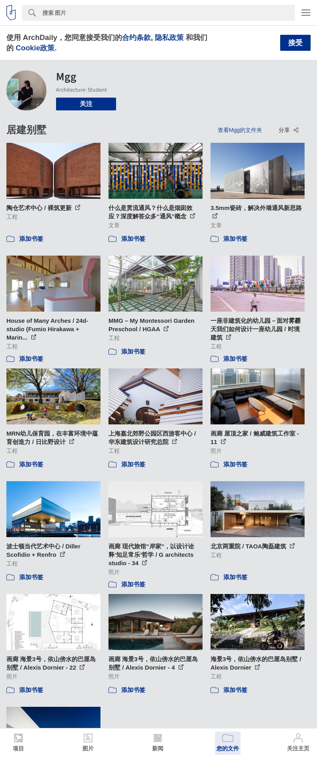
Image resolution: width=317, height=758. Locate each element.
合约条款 (136, 37)
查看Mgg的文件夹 (240, 130)
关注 (86, 103)
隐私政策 (169, 37)
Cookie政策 (35, 48)
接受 (295, 43)
